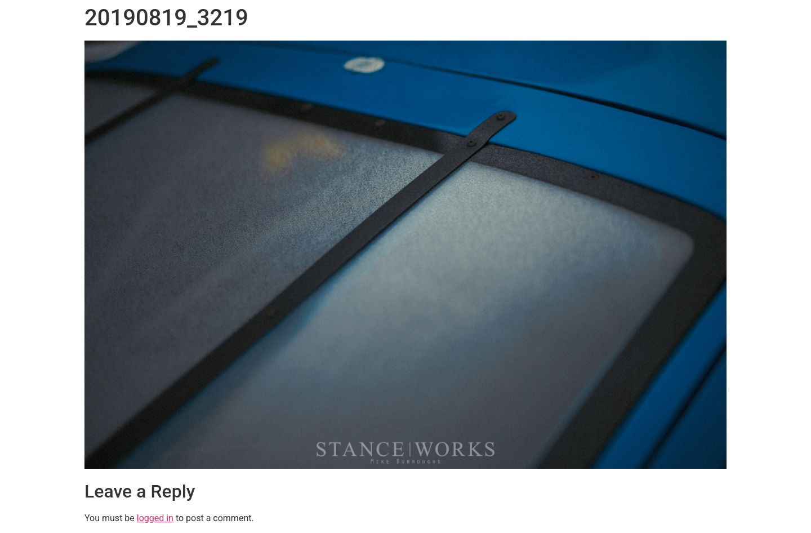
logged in (155, 518)
